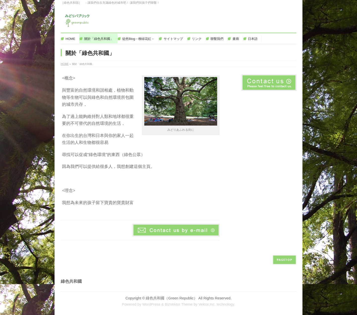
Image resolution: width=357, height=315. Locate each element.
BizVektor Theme (179, 304)
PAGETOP (284, 259)
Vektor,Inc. (207, 304)
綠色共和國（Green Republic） (171, 298)
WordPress (151, 304)
